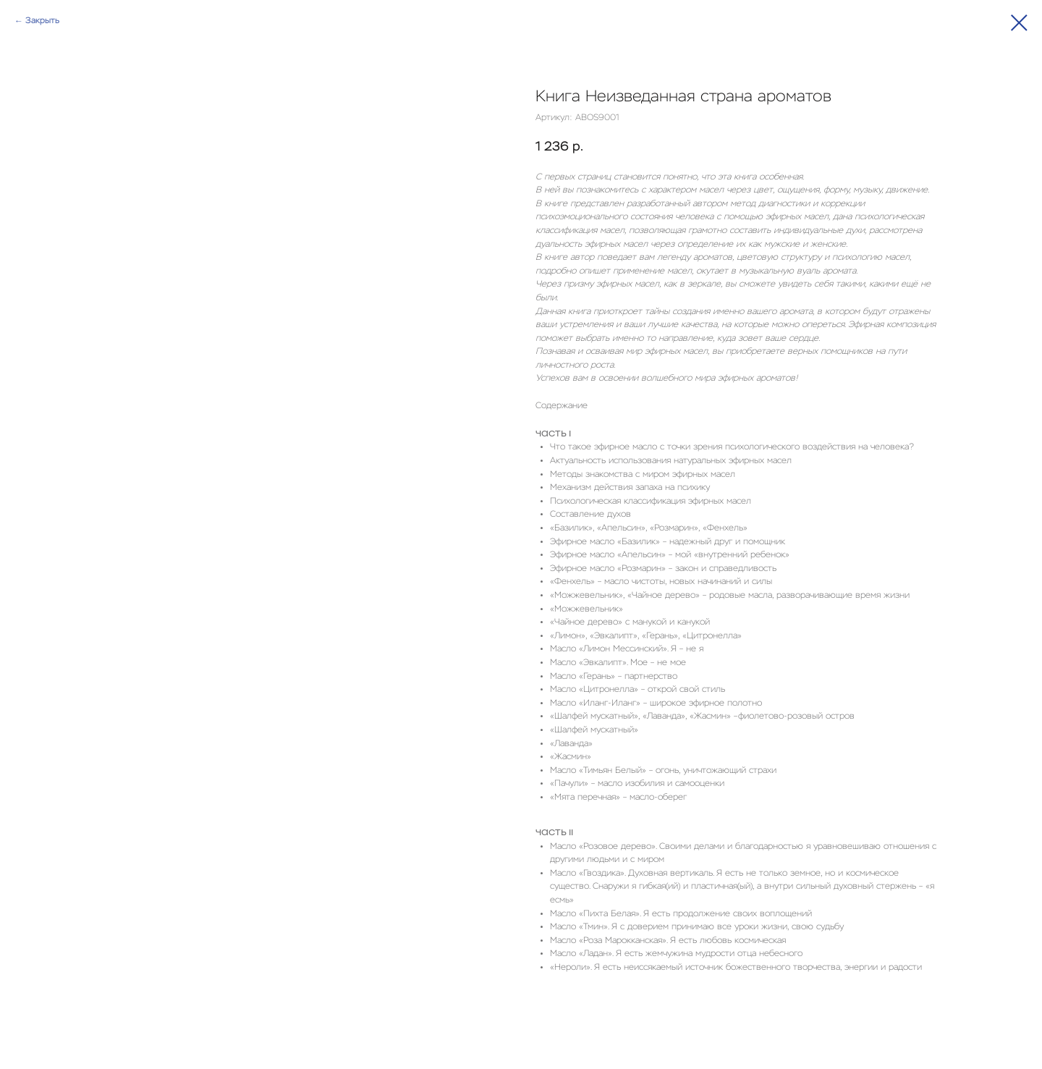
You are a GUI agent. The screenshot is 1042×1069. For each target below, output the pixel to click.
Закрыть (42, 21)
